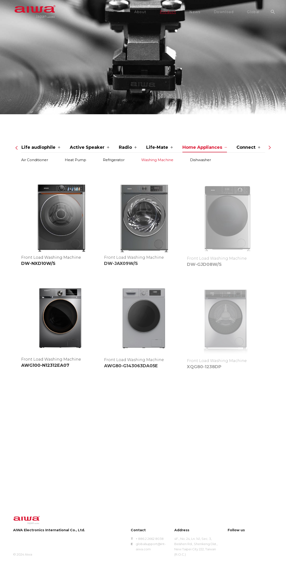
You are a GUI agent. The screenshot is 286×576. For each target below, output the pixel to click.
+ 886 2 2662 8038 (150, 539)
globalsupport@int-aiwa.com (151, 546)
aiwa (35, 12)
